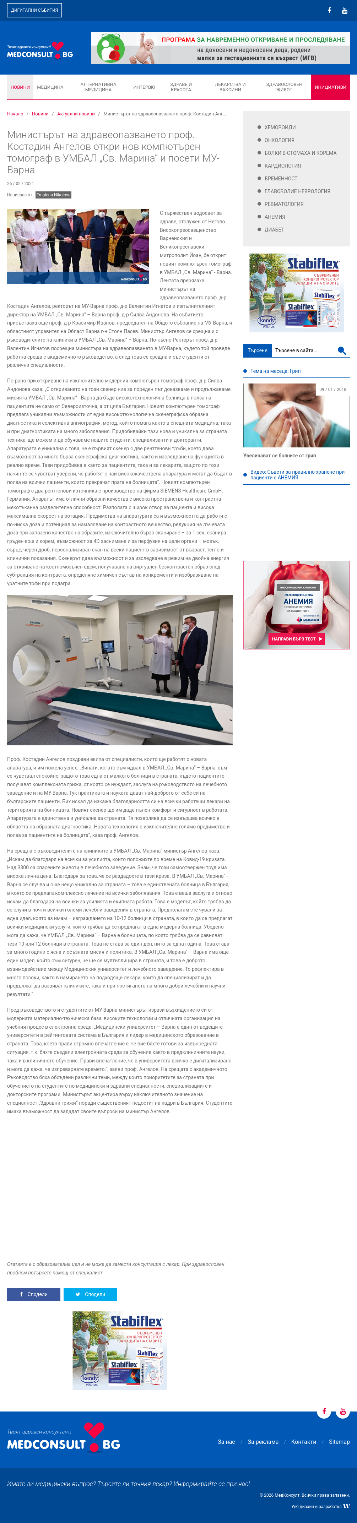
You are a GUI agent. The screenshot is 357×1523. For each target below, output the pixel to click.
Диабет (274, 230)
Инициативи (330, 87)
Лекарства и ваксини (230, 87)
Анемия (275, 217)
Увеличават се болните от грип (279, 455)
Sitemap (339, 1441)
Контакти (303, 1441)
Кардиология (283, 166)
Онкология (279, 140)
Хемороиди (280, 127)
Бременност (281, 178)
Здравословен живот (284, 87)
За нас (226, 1441)
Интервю (144, 87)
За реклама (263, 1441)
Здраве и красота (181, 87)
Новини (20, 87)
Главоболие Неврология (297, 191)
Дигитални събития (34, 10)
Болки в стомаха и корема (301, 153)
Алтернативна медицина (98, 87)
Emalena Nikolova (54, 194)
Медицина (50, 87)
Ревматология (284, 204)
